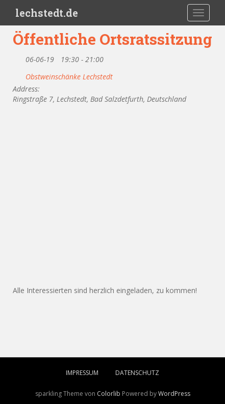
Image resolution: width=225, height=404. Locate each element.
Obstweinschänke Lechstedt (69, 76)
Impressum (82, 372)
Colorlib (108, 393)
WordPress (174, 393)
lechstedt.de (46, 12)
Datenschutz (137, 372)
